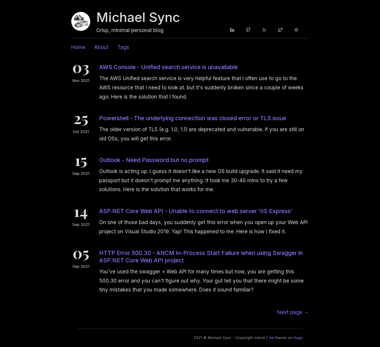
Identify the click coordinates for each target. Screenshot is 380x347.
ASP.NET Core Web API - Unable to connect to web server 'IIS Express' (195, 211)
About (101, 47)
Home (78, 47)
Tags (123, 47)
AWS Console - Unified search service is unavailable (168, 67)
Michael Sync (138, 17)
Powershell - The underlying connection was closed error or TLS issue (192, 118)
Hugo (298, 337)
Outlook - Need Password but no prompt (154, 160)
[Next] (293, 312)
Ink (271, 337)
